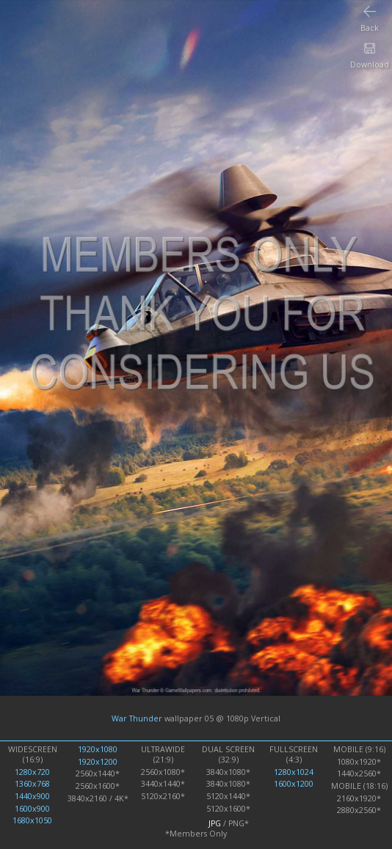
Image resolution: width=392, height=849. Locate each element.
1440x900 (32, 796)
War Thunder (137, 718)
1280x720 (32, 772)
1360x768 (32, 784)
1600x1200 (293, 784)
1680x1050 (32, 820)
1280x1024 (293, 772)
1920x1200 (97, 762)
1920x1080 (97, 749)
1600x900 (32, 809)
